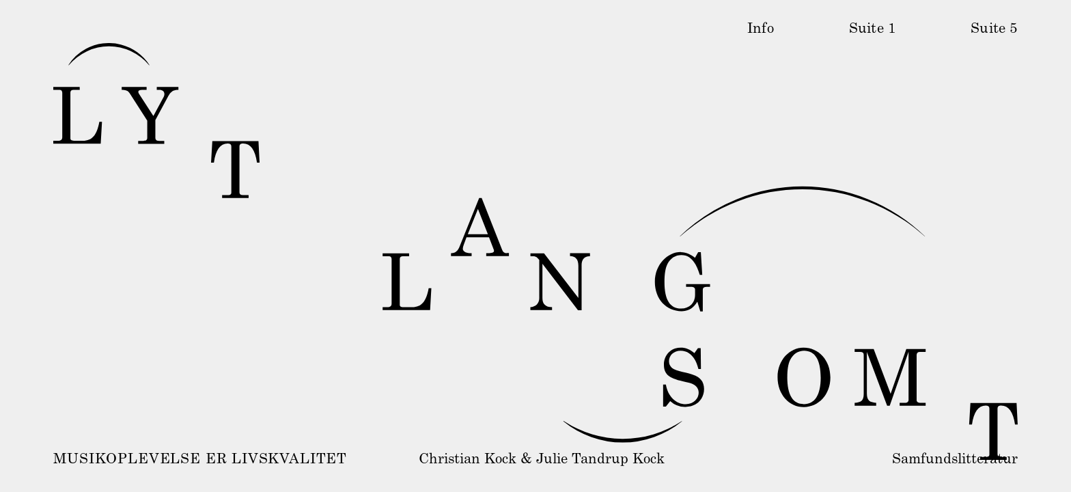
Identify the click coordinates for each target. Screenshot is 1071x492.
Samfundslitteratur (955, 460)
